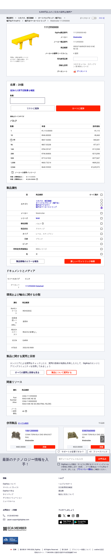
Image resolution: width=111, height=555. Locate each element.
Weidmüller (77, 37)
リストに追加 (33, 108)
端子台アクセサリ (13, 21)
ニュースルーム (9, 501)
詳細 (44, 447)
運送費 (61, 491)
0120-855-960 (10, 516)
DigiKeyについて (9, 484)
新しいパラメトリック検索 (83, 261)
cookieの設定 (99, 550)
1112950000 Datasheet (34, 286)
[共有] (101, 18)
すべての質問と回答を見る (27, 372)
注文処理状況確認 (65, 487)
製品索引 (10, 18)
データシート (80, 71)
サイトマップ (8, 494)
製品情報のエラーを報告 (27, 261)
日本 (13, 550)
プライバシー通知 (84, 469)
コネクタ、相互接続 (26, 18)
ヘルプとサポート (65, 484)
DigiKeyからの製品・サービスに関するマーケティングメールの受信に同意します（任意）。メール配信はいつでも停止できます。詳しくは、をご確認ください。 (85, 466)
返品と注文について (66, 494)
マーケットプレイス (10, 487)
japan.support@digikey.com (16, 519)
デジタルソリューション (12, 498)
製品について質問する (61, 372)
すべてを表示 (23, 423)
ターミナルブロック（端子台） (50, 18)
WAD (38, 218)
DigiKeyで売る (8, 491)
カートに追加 (78, 108)
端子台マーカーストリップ (35, 21)
